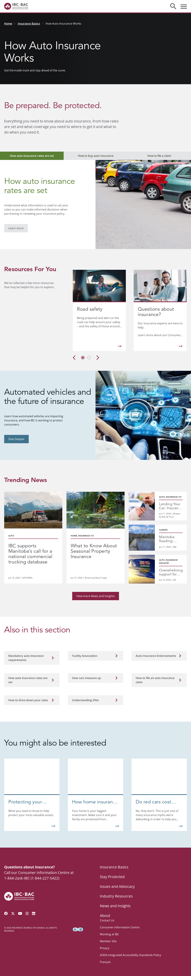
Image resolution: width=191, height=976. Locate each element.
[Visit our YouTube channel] (20, 909)
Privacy (104, 943)
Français (105, 957)
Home (8, 23)
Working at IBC (109, 929)
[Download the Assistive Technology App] (78, 925)
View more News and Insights (95, 596)
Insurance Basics (29, 23)
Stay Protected (112, 872)
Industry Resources (116, 891)
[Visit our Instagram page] (27, 909)
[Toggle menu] (184, 6)
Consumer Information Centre (120, 923)
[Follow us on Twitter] (13, 909)
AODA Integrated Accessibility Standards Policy (130, 950)
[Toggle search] (173, 6)
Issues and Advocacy (117, 881)
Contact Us (107, 916)
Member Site (108, 936)
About (105, 910)
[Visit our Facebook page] (6, 909)
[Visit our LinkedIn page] (33, 909)
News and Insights (115, 901)
